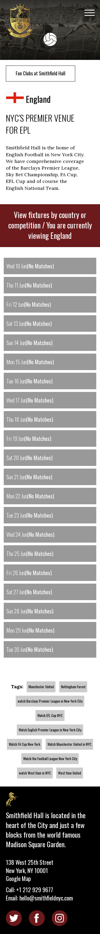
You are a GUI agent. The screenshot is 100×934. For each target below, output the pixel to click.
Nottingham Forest (73, 686)
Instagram (59, 918)
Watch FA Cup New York (24, 744)
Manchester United (41, 686)
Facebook (37, 918)
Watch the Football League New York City (50, 758)
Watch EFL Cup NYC (50, 715)
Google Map (18, 878)
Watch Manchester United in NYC (69, 744)
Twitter (14, 918)
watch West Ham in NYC (35, 773)
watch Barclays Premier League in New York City (50, 701)
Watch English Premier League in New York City (50, 729)
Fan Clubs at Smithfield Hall (40, 73)
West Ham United (69, 773)
